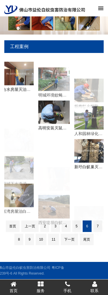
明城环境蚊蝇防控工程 (58, 98)
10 (41, 239)
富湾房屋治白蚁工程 (20, 215)
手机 (67, 287)
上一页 (30, 226)
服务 (40, 287)
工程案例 (19, 46)
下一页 (69, 239)
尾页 (86, 239)
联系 (94, 287)
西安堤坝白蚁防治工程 (58, 228)
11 (53, 239)
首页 (12, 226)
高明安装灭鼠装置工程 (58, 129)
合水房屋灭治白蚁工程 (22, 91)
